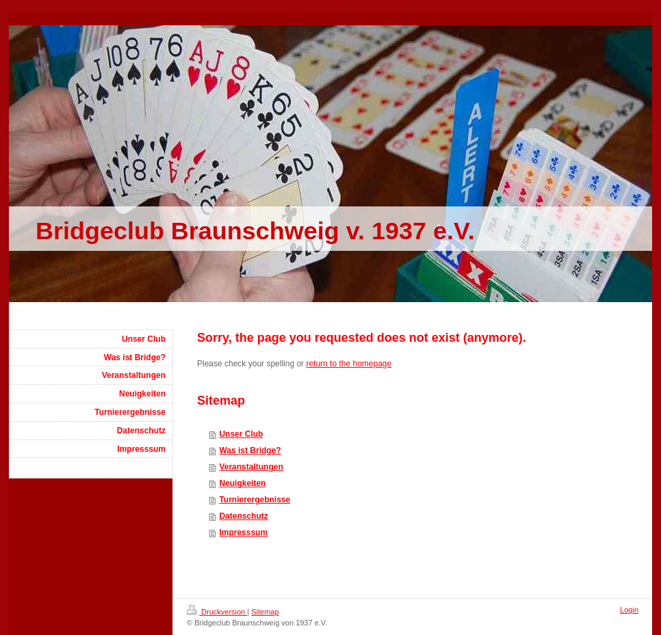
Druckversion (217, 612)
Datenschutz (243, 516)
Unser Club (241, 434)
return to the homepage (348, 363)
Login (629, 610)
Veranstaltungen (251, 467)
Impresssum (243, 532)
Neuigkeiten (242, 483)
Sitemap (264, 612)
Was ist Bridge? (250, 450)
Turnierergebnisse (254, 499)
